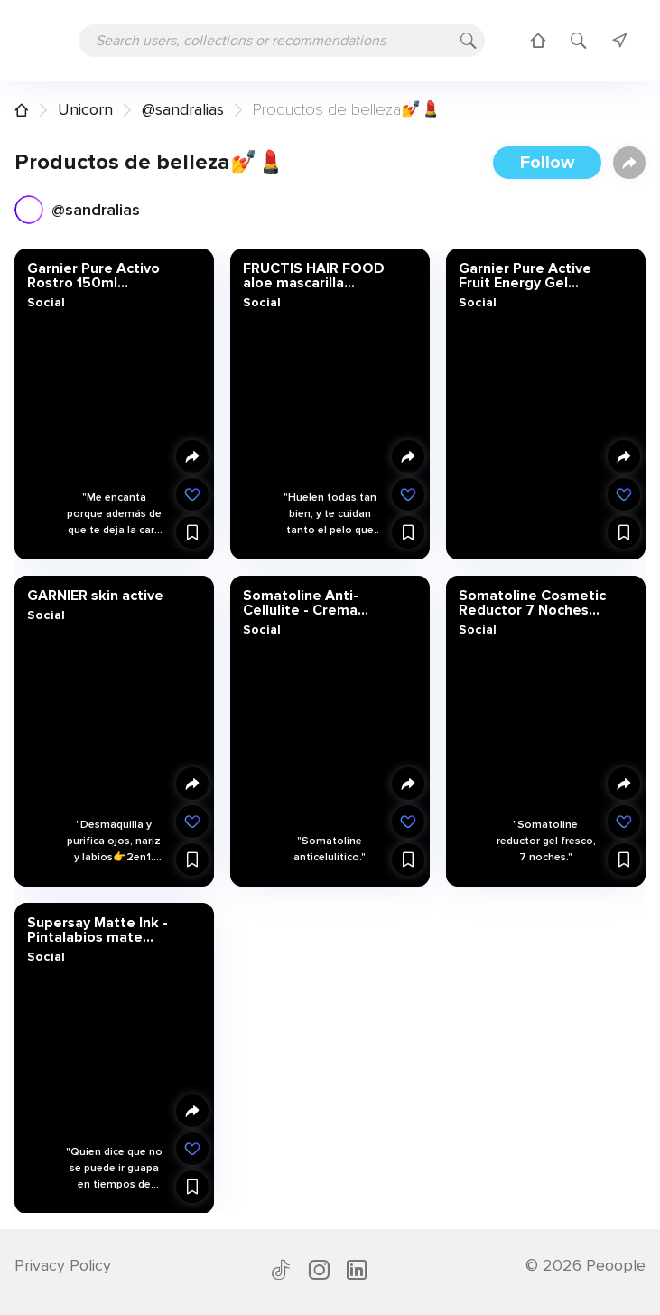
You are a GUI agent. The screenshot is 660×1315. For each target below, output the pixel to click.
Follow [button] (547, 163)
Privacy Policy (62, 1265)
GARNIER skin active (95, 594)
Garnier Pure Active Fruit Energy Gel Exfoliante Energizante (525, 275)
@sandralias (183, 109)
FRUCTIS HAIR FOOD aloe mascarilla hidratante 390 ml (314, 275)
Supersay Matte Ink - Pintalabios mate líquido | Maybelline (97, 929)
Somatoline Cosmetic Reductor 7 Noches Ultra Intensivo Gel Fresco (532, 601)
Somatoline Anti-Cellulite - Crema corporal (300, 601)
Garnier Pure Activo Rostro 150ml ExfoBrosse (93, 275)
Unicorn (85, 109)
